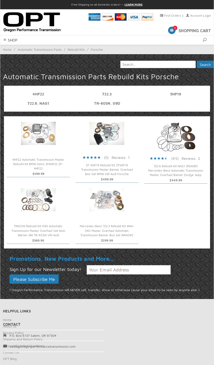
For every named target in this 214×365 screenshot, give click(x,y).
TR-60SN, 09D (107, 103)
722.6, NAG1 (38, 103)
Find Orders (170, 15)
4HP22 (38, 94)
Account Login (198, 15)
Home (7, 320)
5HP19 (175, 94)
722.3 (107, 94)
